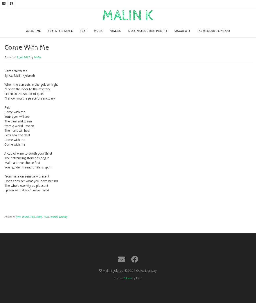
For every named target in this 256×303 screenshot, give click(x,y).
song (39, 217)
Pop (33, 217)
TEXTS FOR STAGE (60, 31)
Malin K (128, 16)
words (54, 217)
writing (63, 217)
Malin (37, 57)
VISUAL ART (182, 31)
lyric (18, 217)
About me (33, 31)
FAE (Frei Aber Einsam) (213, 31)
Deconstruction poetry (147, 31)
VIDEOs (115, 31)
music (25, 217)
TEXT (83, 31)
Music (98, 31)
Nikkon (128, 278)
